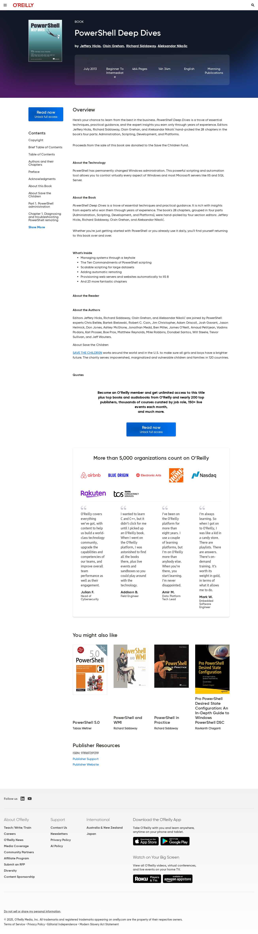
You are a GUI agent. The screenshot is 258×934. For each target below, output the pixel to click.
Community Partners (19, 852)
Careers (10, 834)
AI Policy (57, 846)
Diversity (10, 870)
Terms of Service (14, 924)
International (98, 819)
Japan (91, 834)
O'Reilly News (13, 840)
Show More (36, 227)
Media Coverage (16, 846)
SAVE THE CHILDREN (87, 353)
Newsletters (59, 834)
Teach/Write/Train (17, 828)
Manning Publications (214, 71)
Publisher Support (85, 759)
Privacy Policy (61, 840)
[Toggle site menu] (5, 5)
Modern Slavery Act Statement (99, 924)
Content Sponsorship (19, 877)
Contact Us (59, 828)
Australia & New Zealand (105, 828)
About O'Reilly (16, 819)
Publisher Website (86, 764)
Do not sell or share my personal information (32, 911)
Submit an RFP (14, 864)
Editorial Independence (62, 924)
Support (58, 819)
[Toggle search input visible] (253, 5)
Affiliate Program (16, 858)
